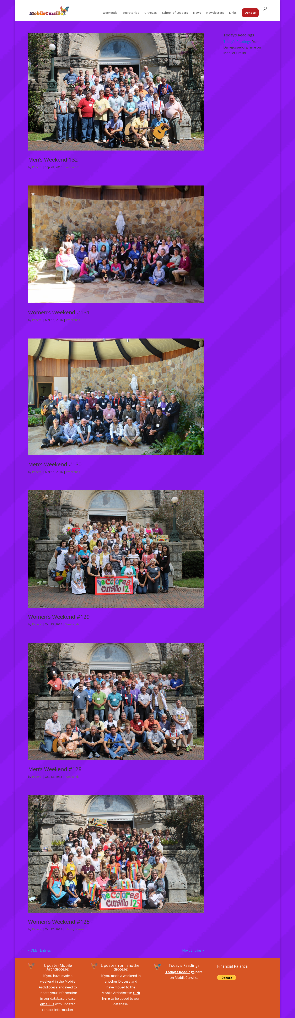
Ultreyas (150, 13)
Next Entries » (193, 950)
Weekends (110, 13)
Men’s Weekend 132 (53, 159)
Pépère (37, 167)
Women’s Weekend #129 (59, 616)
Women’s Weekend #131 (59, 312)
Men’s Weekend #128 (55, 769)
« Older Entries (39, 950)
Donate (250, 13)
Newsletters (215, 13)
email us (47, 1004)
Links (232, 13)
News (197, 13)
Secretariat (131, 13)
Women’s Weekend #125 (59, 921)
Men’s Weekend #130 (55, 464)
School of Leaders (175, 13)
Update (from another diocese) (121, 967)
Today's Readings (237, 41)
